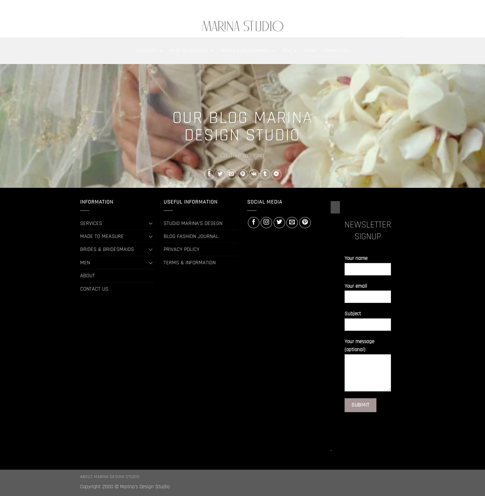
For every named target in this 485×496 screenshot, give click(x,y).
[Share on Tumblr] (265, 174)
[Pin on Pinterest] (243, 174)
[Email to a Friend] (231, 174)
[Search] (99, 6)
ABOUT (310, 50)
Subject (368, 323)
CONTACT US (335, 50)
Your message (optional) (368, 367)
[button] (84, 7)
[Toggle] (150, 223)
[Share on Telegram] (276, 174)
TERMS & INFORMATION (190, 262)
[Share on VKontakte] (254, 174)
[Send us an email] (395, 6)
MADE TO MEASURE (192, 51)
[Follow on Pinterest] (401, 6)
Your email (368, 295)
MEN (290, 51)
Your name (368, 267)
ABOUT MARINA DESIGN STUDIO (109, 477)
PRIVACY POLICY (182, 249)
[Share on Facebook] (209, 174)
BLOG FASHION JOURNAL (191, 236)
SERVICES (150, 51)
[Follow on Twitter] (387, 6)
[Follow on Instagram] (381, 6)
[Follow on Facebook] (374, 6)
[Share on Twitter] (220, 174)
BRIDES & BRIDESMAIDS (248, 51)
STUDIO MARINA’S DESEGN (193, 223)
